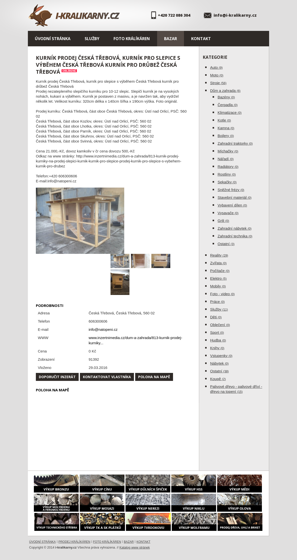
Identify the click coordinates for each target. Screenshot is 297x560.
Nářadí (226, 159)
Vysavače (228, 213)
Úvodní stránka (52, 38)
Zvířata (218, 263)
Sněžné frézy (231, 190)
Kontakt (201, 38)
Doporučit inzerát (57, 376)
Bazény (226, 97)
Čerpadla (228, 105)
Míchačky (228, 151)
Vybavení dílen (232, 205)
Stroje (218, 83)
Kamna (226, 128)
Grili (223, 220)
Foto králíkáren (132, 38)
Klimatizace (229, 112)
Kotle (224, 120)
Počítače (220, 271)
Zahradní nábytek (234, 228)
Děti (216, 317)
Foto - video (222, 294)
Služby (92, 38)
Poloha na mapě (154, 376)
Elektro (218, 278)
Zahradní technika (235, 236)
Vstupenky (221, 355)
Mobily (218, 286)
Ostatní (226, 244)
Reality (219, 255)
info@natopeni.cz (103, 329)
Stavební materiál (234, 197)
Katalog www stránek (134, 547)
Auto (216, 67)
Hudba (218, 340)
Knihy (217, 348)
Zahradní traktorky (235, 143)
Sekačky (227, 182)
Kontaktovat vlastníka (107, 376)
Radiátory (228, 166)
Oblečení (220, 325)
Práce (217, 301)
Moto (216, 75)
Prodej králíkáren (74, 542)
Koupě (218, 379)
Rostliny (227, 174)
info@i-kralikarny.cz (235, 15)
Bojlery (226, 136)
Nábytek (219, 363)
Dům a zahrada (225, 90)
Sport (217, 332)
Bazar (170, 38)
